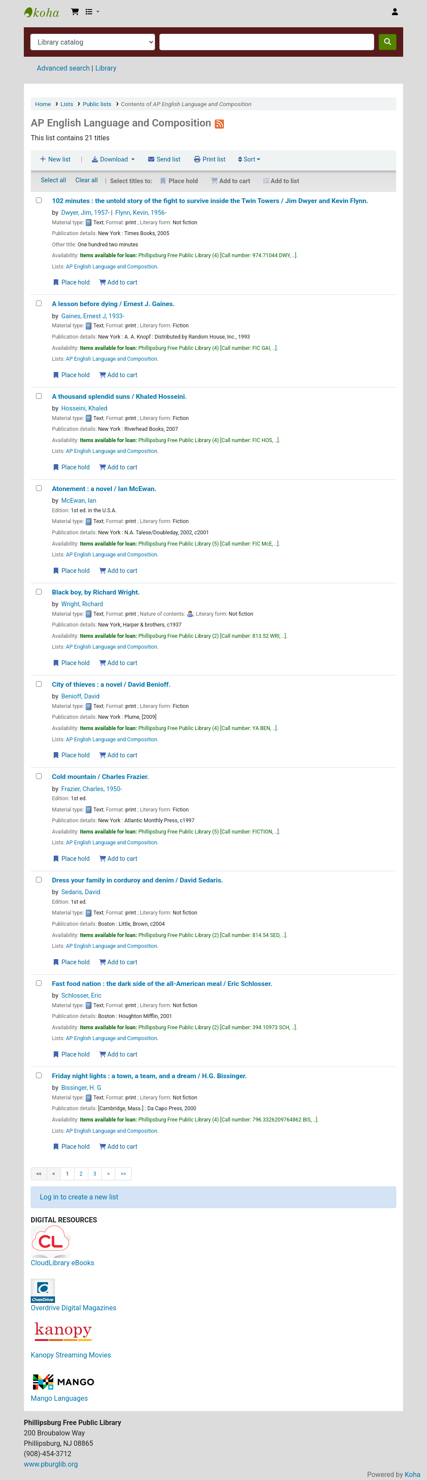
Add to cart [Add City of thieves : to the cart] (118, 755)
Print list (209, 159)
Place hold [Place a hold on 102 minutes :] (71, 282)
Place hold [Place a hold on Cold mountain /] (71, 858)
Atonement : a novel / (104, 489)
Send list (164, 159)
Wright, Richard (82, 604)
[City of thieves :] (39, 684)
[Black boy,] (39, 592)
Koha (413, 1474)
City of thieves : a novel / (111, 684)
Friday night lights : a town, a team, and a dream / (149, 1076)
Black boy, (96, 592)
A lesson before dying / (113, 304)
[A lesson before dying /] (39, 303)
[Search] (387, 42)
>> (123, 1174)
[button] (75, 12)
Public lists (97, 103)
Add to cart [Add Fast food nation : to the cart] (118, 1054)
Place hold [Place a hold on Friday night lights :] (71, 1146)
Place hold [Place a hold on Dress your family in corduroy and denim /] (71, 962)
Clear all (86, 180)
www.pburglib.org (51, 1464)
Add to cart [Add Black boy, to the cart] (118, 662)
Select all (53, 180)
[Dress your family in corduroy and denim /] (39, 879)
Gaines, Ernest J (93, 316)
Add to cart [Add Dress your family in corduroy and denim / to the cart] (118, 962)
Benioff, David (80, 696)
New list (55, 159)
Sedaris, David (80, 892)
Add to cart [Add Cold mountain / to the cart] (118, 858)
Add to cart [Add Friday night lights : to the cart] (118, 1146)
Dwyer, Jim (85, 213)
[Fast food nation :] (39, 983)
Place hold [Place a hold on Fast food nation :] (71, 1054)
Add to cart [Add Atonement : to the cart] (118, 570)
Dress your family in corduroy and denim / (137, 880)
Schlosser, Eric (81, 995)
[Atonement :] (39, 488)
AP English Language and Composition (111, 267)
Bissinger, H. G (81, 1088)
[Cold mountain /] (39, 776)
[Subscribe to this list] (219, 123)
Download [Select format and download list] (110, 159)
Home (43, 103)
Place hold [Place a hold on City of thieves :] (71, 755)
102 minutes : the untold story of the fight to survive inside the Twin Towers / (210, 201)
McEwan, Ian (79, 500)
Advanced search (63, 68)
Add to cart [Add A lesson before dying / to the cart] (118, 375)
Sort (246, 159)
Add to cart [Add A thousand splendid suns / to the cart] (118, 467)
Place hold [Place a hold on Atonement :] (71, 570)
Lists (67, 103)
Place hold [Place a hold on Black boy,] (71, 662)
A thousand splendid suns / (119, 397)
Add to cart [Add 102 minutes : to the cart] (118, 282)
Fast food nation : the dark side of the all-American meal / (162, 984)
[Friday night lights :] (39, 1075)
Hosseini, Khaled (84, 408)
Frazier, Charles (91, 789)
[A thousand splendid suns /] (39, 396)
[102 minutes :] (39, 200)
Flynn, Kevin (140, 213)
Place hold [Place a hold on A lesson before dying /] (71, 375)
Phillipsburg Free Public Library (46, 12)
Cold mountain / (100, 777)
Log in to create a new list (79, 1197)
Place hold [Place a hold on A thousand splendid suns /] (71, 467)
